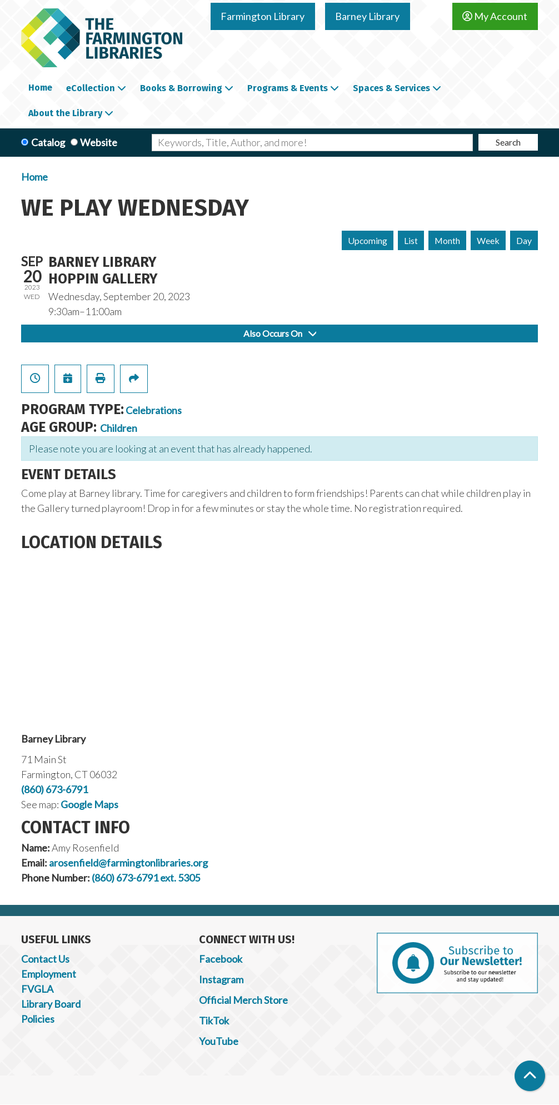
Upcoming (367, 240)
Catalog (48, 142)
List (411, 240)
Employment (48, 974)
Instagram (221, 979)
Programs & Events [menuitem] (287, 88)
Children (118, 428)
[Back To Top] (530, 1076)
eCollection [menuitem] (90, 88)
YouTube (218, 1041)
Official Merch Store (243, 1000)
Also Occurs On (279, 333)
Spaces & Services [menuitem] (391, 88)
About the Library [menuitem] (65, 113)
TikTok (214, 1020)
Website (98, 142)
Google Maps (89, 804)
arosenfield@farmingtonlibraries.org (128, 863)
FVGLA (37, 989)
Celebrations (154, 410)
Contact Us (45, 959)
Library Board (51, 1004)
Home (34, 177)
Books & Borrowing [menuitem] (181, 88)
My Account (494, 16)
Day (524, 240)
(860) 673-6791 (54, 789)
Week (488, 240)
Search (508, 142)
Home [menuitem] (40, 87)
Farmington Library (263, 16)
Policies (37, 1019)
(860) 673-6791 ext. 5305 (146, 878)
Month (447, 240)
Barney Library (367, 16)
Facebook (220, 959)
